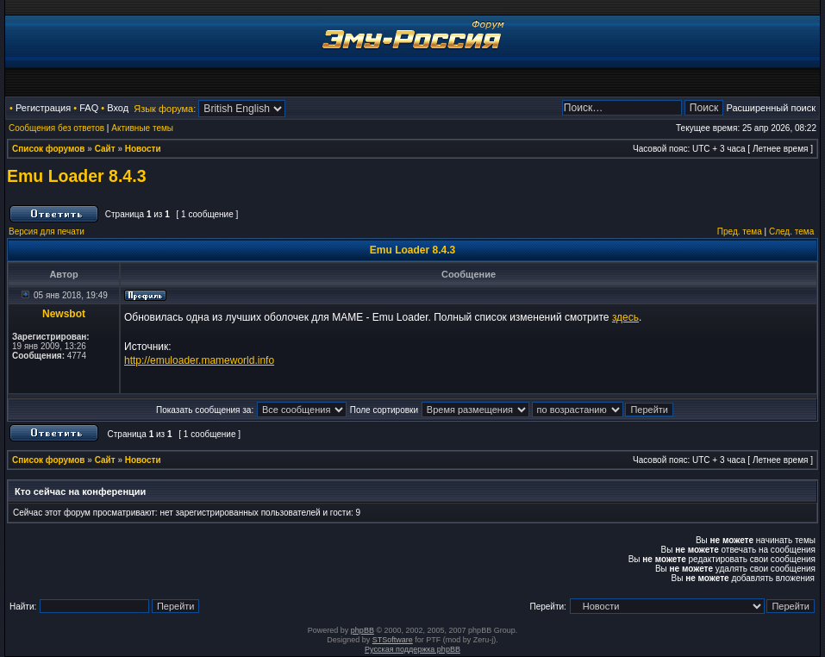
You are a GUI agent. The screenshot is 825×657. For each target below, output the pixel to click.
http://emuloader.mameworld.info (199, 360)
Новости (143, 148)
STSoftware (392, 639)
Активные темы (142, 128)
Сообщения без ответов (56, 128)
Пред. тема (739, 231)
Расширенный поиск (771, 108)
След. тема (791, 231)
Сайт (105, 148)
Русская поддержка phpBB (412, 649)
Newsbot (63, 314)
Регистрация (43, 108)
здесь (625, 317)
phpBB (362, 630)
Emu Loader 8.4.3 (76, 175)
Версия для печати (46, 231)
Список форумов (48, 148)
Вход (117, 108)
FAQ (88, 108)
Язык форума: (165, 108)
